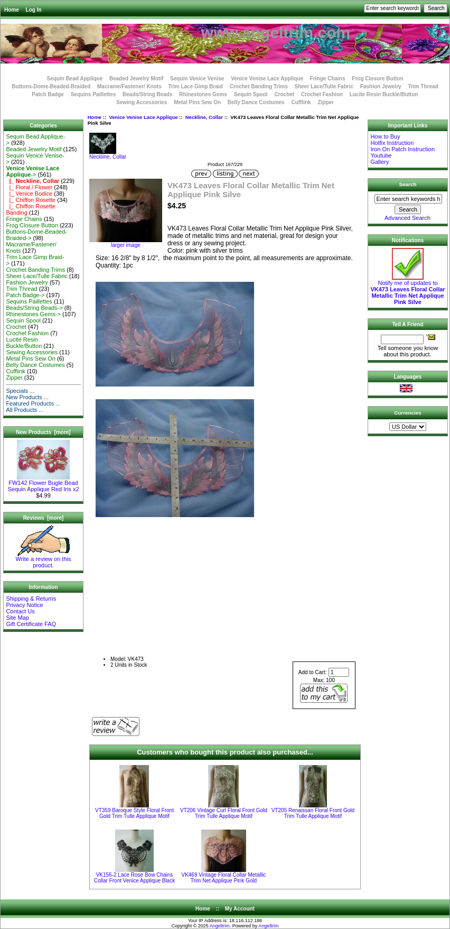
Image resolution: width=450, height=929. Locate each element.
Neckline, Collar (204, 117)
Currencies (407, 413)
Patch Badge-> (25, 295)
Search (408, 184)
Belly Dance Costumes (256, 102)
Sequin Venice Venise (197, 78)
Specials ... (20, 391)
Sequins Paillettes (93, 94)
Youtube (380, 155)
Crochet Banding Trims (259, 86)
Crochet (284, 94)
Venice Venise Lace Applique (143, 117)
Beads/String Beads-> (34, 308)
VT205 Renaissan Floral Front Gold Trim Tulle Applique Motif (312, 813)
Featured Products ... (33, 403)
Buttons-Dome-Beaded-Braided (51, 86)
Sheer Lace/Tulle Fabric (323, 86)
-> (32, 171)
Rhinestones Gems (203, 94)
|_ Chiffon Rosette (30, 200)
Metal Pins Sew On (197, 102)
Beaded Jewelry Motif (136, 78)
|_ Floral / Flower (29, 187)
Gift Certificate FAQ (31, 624)
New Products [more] (43, 432)
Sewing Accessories (141, 102)
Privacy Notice (24, 605)
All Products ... (24, 410)
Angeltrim (220, 925)
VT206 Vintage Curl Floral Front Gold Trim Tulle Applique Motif (223, 813)
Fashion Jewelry (380, 86)
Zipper (325, 102)
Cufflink (301, 102)
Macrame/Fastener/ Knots (129, 86)
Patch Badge (48, 94)
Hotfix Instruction (392, 143)
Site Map (17, 617)
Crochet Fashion (322, 94)
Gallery (379, 162)
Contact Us (20, 611)
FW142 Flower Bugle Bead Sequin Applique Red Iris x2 (43, 483)
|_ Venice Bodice (29, 193)
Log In (34, 10)
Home (11, 10)
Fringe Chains (327, 78)
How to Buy (385, 136)
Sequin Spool (251, 94)
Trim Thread (423, 86)
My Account (240, 909)
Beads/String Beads (147, 94)
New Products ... (27, 397)
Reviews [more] (43, 518)
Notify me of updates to (407, 289)
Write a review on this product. (43, 559)
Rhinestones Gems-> (33, 314)
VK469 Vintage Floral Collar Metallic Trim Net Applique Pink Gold (223, 878)
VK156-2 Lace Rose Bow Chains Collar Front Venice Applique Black (134, 878)
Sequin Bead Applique (74, 78)
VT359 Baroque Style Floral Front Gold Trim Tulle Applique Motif (134, 813)
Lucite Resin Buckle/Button (384, 94)
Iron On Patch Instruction (402, 149)
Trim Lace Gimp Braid (195, 86)
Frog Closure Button (377, 78)
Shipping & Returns (31, 598)
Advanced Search (407, 218)
